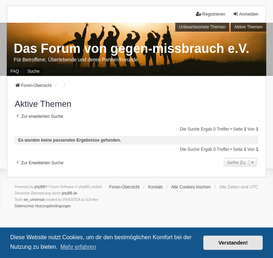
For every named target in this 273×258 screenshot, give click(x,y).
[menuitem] (24, 206)
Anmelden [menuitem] (245, 14)
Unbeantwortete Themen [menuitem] (202, 26)
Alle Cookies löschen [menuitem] (190, 187)
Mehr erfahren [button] (78, 247)
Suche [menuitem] (33, 71)
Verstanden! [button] (233, 243)
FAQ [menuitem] (14, 71)
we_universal (33, 200)
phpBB (39, 187)
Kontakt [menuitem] (155, 187)
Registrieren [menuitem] (210, 14)
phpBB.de (69, 193)
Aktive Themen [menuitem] (248, 26)
